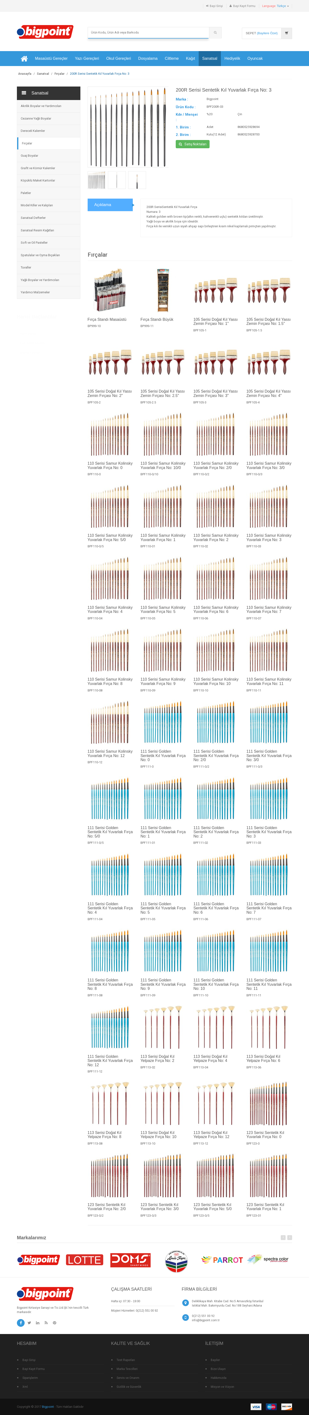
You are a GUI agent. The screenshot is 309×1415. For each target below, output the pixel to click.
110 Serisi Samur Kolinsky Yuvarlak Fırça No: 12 (110, 757)
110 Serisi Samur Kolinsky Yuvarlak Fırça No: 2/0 (216, 469)
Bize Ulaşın (218, 1369)
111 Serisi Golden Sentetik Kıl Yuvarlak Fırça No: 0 (163, 759)
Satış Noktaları (192, 144)
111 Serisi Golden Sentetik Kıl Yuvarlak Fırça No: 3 (269, 835)
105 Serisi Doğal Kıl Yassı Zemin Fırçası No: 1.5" (268, 325)
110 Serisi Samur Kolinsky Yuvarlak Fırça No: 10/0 (163, 469)
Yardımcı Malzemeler (35, 292)
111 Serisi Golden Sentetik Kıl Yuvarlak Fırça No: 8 (110, 988)
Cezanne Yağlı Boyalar (36, 118)
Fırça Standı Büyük (156, 323)
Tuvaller (26, 267)
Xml (25, 1386)
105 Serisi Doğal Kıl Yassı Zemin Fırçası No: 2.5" (162, 397)
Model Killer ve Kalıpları (37, 205)
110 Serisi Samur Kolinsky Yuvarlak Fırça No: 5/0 (110, 541)
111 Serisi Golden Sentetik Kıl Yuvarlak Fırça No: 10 (216, 988)
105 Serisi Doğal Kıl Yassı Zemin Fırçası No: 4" (268, 397)
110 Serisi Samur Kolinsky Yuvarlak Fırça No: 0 (110, 469)
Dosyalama (148, 58)
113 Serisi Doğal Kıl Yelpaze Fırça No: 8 (105, 1138)
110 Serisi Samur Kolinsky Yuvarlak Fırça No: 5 (163, 613)
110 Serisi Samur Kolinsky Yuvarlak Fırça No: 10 (216, 685)
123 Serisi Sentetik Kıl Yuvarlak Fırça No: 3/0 (159, 1210)
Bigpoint (48, 1406)
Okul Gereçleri (118, 58)
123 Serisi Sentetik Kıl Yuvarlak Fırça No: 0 (265, 1138)
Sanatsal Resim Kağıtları (37, 230)
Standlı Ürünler (30, 351)
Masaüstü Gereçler (51, 58)
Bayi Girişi (216, 6)
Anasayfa (24, 73)
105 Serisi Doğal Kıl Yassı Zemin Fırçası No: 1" (215, 325)
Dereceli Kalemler (33, 131)
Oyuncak (255, 58)
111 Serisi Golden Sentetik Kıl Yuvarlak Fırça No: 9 (163, 988)
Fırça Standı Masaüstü (107, 323)
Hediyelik (232, 58)
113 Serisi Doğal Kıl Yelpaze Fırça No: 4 (210, 1062)
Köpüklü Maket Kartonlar (38, 180)
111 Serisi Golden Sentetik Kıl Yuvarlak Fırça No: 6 (216, 911)
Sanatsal (209, 58)
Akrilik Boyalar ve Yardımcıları (41, 106)
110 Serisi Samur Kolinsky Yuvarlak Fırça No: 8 (110, 685)
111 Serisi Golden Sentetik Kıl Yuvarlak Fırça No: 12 (110, 1064)
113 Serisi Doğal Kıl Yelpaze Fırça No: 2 (157, 1062)
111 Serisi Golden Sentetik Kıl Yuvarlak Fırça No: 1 (163, 835)
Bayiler (215, 1360)
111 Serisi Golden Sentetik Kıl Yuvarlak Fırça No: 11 (269, 988)
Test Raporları (126, 1360)
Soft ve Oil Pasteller (34, 242)
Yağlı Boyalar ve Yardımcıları (40, 280)
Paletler (26, 193)
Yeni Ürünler (28, 332)
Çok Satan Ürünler (32, 342)
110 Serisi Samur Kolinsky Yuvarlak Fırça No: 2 (216, 541)
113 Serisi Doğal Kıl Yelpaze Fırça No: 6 (263, 1062)
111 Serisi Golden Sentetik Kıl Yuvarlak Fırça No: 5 (163, 911)
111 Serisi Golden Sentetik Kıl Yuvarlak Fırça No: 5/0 (110, 835)
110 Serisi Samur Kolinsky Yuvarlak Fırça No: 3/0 (269, 469)
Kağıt (190, 58)
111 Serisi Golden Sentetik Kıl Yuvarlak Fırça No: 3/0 (269, 759)
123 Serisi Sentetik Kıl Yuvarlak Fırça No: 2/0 (107, 1210)
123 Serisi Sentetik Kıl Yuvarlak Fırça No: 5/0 (212, 1210)
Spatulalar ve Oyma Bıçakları (40, 255)
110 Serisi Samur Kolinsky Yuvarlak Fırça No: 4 (110, 613)
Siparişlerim (30, 1378)
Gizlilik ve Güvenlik (129, 1386)
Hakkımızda (218, 1378)
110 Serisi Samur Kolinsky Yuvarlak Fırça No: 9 (163, 685)
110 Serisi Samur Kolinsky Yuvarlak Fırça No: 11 (269, 685)
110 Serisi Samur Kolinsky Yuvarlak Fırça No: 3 (269, 541)
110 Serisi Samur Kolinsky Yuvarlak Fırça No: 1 (163, 541)
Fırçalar (59, 73)
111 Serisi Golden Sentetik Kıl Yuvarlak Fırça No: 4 (110, 911)
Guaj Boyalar (29, 155)
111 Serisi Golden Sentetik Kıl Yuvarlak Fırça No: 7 (269, 911)
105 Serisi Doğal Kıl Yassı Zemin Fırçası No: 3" (215, 397)
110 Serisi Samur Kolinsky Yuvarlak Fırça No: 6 (216, 613)
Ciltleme (172, 58)
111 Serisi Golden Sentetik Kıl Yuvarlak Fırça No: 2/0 (216, 759)
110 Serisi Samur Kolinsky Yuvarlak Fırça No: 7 (269, 613)
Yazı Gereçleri (87, 58)
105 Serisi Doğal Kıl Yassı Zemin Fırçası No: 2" (110, 397)
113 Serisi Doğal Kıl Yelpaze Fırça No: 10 (158, 1138)
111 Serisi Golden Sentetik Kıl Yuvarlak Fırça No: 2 (216, 835)
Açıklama (102, 204)
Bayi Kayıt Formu (244, 6)
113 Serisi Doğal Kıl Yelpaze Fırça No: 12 (211, 1138)
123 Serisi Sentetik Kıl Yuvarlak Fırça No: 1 (265, 1210)
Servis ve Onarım (128, 1378)
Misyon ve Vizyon (222, 1386)
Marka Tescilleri (127, 1369)
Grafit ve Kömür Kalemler (38, 168)
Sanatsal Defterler (33, 218)
